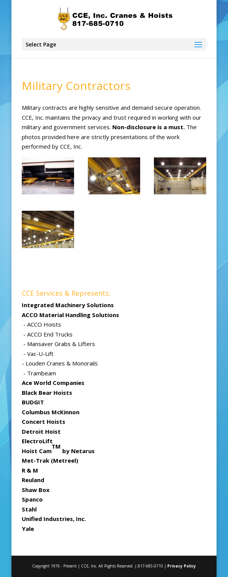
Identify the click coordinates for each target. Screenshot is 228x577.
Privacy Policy (181, 566)
